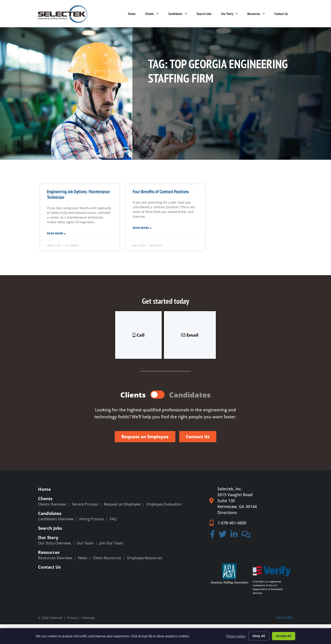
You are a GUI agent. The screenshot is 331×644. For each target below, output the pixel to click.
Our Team (85, 543)
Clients (152, 13)
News (82, 557)
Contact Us (281, 13)
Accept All (283, 636)
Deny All (259, 636)
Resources (256, 13)
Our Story (229, 13)
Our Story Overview (54, 543)
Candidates (177, 13)
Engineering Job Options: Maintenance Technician (78, 194)
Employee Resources (144, 557)
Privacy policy (236, 636)
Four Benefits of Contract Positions (161, 192)
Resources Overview (55, 557)
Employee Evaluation (164, 504)
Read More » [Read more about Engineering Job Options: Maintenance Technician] (56, 233)
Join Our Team (111, 543)
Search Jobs (204, 13)
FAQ (113, 518)
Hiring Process (91, 518)
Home (132, 13)
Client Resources (107, 557)
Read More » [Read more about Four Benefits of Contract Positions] (142, 228)
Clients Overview (52, 504)
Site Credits (284, 617)
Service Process (85, 504)
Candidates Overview (55, 518)
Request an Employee (122, 504)
